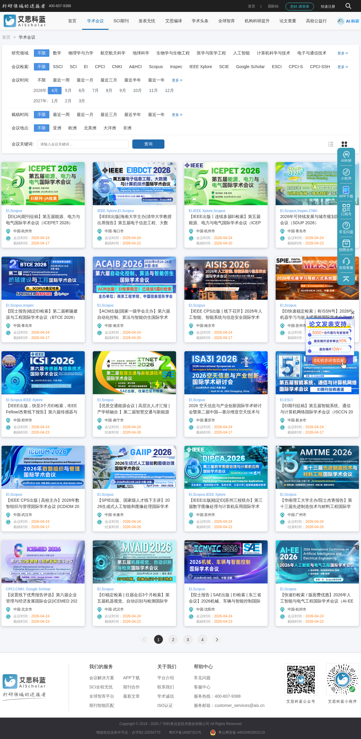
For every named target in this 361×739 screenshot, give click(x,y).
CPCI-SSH (320, 66)
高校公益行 (316, 20)
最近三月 (109, 80)
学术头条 (200, 20)
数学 (57, 53)
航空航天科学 (113, 53)
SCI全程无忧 (101, 687)
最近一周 (61, 80)
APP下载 (131, 677)
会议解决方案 (101, 677)
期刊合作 (131, 687)
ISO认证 (165, 705)
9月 (123, 90)
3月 (82, 100)
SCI (73, 66)
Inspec (176, 66)
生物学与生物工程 (173, 53)
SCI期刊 (121, 20)
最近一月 (85, 80)
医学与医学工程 (211, 53)
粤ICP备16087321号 (185, 732)
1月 (54, 100)
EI (86, 66)
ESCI (277, 66)
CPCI (100, 66)
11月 (153, 90)
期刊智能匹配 (101, 705)
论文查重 (288, 20)
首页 (251, 6)
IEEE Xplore (200, 66)
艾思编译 (173, 20)
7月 (95, 90)
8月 (109, 90)
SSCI (58, 66)
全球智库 (226, 20)
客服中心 (202, 687)
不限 (41, 53)
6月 (82, 90)
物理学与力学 (80, 53)
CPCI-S (296, 66)
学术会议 (95, 20)
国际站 (273, 6)
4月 (54, 90)
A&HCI (135, 66)
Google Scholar (250, 66)
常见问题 (202, 677)
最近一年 (156, 80)
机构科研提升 (257, 20)
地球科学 (141, 53)
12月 (169, 90)
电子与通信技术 (312, 53)
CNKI (117, 66)
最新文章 (131, 696)
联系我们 (165, 687)
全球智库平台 (101, 696)
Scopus (156, 66)
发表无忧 (147, 20)
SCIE (224, 66)
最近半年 (132, 80)
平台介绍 (165, 677)
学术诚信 (165, 696)
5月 (68, 90)
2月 (68, 100)
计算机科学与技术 (273, 53)
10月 (137, 90)
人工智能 (241, 53)
